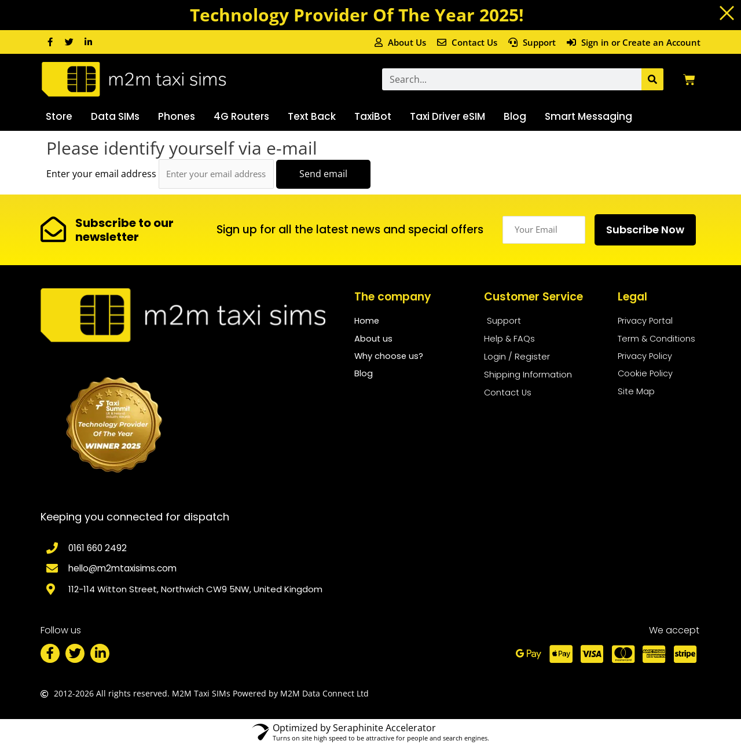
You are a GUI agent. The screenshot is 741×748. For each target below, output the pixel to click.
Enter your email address (101, 174)
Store (59, 116)
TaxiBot (372, 116)
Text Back (312, 116)
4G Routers (241, 116)
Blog (515, 116)
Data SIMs (115, 116)
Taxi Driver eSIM (447, 116)
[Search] (652, 79)
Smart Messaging (588, 116)
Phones (176, 116)
